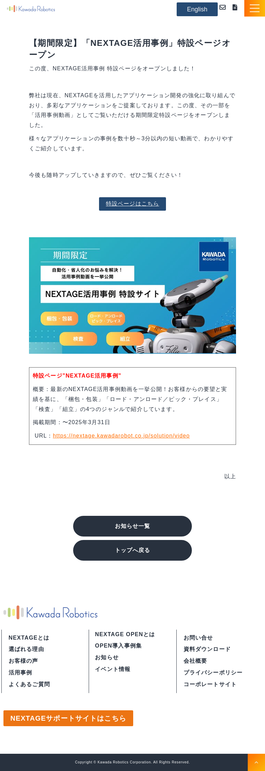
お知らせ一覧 (132, 526)
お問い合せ (198, 638)
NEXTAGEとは (29, 638)
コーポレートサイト (210, 684)
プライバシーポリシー (213, 672)
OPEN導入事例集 (118, 646)
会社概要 (195, 661)
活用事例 (20, 672)
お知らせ (107, 657)
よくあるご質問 (29, 684)
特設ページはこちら (132, 204)
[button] (254, 8)
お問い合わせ (224, 7)
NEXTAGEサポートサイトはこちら (68, 718)
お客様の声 (23, 661)
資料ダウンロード (237, 7)
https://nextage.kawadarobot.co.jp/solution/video (121, 436)
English (197, 9)
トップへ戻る (132, 550)
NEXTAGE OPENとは (125, 634)
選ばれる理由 (26, 649)
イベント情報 (112, 669)
